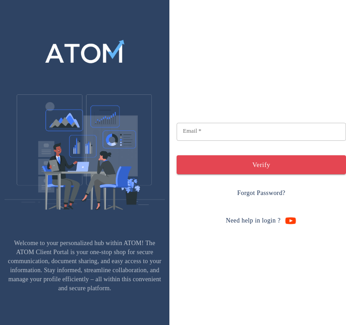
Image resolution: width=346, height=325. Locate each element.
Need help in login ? (261, 221)
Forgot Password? (261, 193)
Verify (261, 164)
